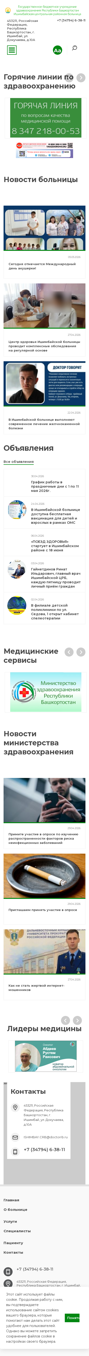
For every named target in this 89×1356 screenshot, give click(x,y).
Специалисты (17, 1231)
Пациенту (13, 1243)
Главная (11, 1200)
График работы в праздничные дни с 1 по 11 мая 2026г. (55, 486)
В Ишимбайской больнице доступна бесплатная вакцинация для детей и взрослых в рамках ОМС (55, 516)
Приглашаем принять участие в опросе (43, 910)
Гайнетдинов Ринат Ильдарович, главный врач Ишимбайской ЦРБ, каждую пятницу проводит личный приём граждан (56, 578)
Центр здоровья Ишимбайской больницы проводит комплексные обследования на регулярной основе (44, 346)
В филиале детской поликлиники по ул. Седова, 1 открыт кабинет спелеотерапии (55, 611)
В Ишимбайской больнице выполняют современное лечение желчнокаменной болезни (44, 424)
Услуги (10, 1221)
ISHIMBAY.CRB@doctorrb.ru (46, 1137)
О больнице (15, 1209)
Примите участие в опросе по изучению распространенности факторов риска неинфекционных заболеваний (43, 838)
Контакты (13, 1252)
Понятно (73, 1318)
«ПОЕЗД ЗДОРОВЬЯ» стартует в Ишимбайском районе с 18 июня (55, 545)
